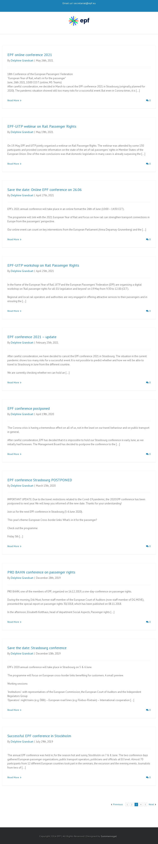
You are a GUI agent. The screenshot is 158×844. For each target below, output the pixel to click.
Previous (118, 804)
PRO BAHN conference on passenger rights (41, 572)
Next (151, 804)
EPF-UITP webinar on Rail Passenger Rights (41, 126)
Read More (13, 100)
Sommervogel (109, 836)
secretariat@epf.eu (85, 3)
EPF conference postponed (28, 408)
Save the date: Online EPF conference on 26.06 (44, 189)
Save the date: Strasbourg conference (36, 647)
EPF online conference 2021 (29, 54)
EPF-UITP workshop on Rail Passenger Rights (43, 265)
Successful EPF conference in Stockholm (39, 735)
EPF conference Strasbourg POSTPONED (39, 480)
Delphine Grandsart (22, 60)
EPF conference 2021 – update (31, 336)
